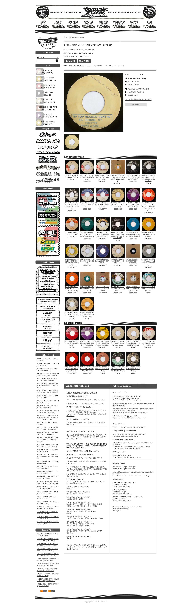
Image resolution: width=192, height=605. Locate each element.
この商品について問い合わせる (138, 89)
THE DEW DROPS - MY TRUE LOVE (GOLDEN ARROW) (102, 234)
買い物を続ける (133, 95)
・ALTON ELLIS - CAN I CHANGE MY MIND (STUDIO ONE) (48, 580)
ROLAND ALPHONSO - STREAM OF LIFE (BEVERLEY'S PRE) (148, 262)
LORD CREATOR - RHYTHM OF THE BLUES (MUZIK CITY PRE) (72, 262)
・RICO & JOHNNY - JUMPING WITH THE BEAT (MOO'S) (47, 379)
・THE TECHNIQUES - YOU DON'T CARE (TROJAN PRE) (47, 550)
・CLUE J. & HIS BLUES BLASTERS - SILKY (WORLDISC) (48, 540)
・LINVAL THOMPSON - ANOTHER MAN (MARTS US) (48, 523)
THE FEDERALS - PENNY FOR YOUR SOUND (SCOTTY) (71, 288)
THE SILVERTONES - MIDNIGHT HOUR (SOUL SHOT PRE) (133, 343)
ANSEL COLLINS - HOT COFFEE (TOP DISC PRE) (132, 261)
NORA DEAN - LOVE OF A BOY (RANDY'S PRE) (133, 369)
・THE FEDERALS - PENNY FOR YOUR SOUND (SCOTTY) (48, 487)
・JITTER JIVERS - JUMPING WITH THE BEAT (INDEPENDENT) (48, 374)
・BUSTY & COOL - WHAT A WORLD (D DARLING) (47, 406)
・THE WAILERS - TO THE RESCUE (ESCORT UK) (48, 502)
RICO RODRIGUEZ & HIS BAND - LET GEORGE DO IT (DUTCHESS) (148, 178)
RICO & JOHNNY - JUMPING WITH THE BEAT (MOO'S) (133, 177)
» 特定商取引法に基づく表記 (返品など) (138, 100)
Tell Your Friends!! (133, 81)
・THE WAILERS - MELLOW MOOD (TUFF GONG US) (48, 492)
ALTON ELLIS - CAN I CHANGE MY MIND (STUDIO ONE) (117, 369)
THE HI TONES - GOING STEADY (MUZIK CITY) (102, 204)
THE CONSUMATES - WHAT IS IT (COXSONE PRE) (117, 261)
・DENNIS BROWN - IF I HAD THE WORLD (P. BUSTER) (47, 507)
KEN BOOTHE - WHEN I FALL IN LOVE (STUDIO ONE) (148, 343)
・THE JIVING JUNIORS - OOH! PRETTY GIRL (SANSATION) (47, 428)
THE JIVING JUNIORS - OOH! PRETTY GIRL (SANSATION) (87, 234)
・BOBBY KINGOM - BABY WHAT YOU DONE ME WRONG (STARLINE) (48, 439)
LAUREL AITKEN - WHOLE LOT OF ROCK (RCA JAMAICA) (133, 234)
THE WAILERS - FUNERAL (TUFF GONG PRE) (102, 288)
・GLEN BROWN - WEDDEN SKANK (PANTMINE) (48, 518)
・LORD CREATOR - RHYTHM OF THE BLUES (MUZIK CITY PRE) (47, 456)
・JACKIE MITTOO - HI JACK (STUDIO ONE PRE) (48, 575)
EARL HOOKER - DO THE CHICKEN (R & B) (87, 177)
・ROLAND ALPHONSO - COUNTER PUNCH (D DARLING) (48, 411)
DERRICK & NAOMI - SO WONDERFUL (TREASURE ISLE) (102, 343)
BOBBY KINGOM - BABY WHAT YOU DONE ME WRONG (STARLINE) (117, 235)
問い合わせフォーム (99, 547)
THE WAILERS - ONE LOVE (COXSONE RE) (87, 261)
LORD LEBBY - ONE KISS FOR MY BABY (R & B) (102, 177)
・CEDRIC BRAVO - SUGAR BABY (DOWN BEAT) (47, 450)
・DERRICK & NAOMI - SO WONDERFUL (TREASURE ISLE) (47, 545)
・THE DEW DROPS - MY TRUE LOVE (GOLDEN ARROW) (47, 433)
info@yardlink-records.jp (79, 547)
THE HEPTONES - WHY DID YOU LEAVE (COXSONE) (72, 369)
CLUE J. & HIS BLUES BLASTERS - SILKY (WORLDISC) (87, 343)
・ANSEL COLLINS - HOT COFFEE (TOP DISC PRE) (48, 477)
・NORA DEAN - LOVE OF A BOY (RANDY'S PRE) (48, 585)
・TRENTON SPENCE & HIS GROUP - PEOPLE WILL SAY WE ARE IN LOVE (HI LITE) (47, 417)
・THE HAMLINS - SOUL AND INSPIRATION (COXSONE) (47, 570)
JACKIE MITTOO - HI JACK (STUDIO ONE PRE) (102, 369)
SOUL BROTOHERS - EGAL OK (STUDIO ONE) (72, 343)
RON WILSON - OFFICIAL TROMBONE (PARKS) (148, 288)
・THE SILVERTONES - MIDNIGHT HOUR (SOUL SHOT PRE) (48, 555)
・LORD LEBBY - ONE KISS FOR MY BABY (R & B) (47, 369)
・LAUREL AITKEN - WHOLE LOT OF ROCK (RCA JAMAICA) (47, 445)
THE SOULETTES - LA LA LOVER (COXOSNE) (102, 261)
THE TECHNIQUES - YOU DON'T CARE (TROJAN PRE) (117, 343)
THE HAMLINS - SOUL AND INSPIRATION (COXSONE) (87, 369)
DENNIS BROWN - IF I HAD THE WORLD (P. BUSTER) (133, 288)
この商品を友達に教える (136, 92)
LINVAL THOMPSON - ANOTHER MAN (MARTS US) (87, 314)
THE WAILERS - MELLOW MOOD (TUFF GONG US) (87, 288)
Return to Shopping (134, 84)
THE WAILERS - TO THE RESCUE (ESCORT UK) (118, 288)
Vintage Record (74, 37)
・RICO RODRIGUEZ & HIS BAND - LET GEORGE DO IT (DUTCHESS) (48, 385)
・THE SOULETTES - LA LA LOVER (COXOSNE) (47, 467)
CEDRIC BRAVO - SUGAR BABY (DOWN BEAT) (148, 234)
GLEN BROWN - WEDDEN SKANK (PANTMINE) (71, 314)
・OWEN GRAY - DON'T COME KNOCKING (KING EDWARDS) (47, 391)
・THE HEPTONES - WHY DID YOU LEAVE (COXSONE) (48, 565)
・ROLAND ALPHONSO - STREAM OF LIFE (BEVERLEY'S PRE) (48, 482)
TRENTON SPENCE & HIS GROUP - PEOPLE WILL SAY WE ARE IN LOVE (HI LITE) (148, 206)
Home (66, 37)
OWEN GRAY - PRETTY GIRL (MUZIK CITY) (87, 204)
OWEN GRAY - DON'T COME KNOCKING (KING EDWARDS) (72, 205)
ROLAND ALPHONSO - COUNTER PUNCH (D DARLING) (133, 204)
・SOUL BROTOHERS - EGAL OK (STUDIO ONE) (47, 534)
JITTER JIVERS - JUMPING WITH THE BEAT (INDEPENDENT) (118, 178)
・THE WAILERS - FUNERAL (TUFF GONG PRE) (47, 497)
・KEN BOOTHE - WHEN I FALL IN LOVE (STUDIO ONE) (48, 560)
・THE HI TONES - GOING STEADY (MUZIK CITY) (48, 401)
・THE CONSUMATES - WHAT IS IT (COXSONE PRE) (47, 472)
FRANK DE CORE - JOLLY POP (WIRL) (72, 233)
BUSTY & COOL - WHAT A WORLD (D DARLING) (118, 204)
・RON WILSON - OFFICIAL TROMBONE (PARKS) (47, 513)
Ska (82, 37)
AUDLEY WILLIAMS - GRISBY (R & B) (71, 176)
